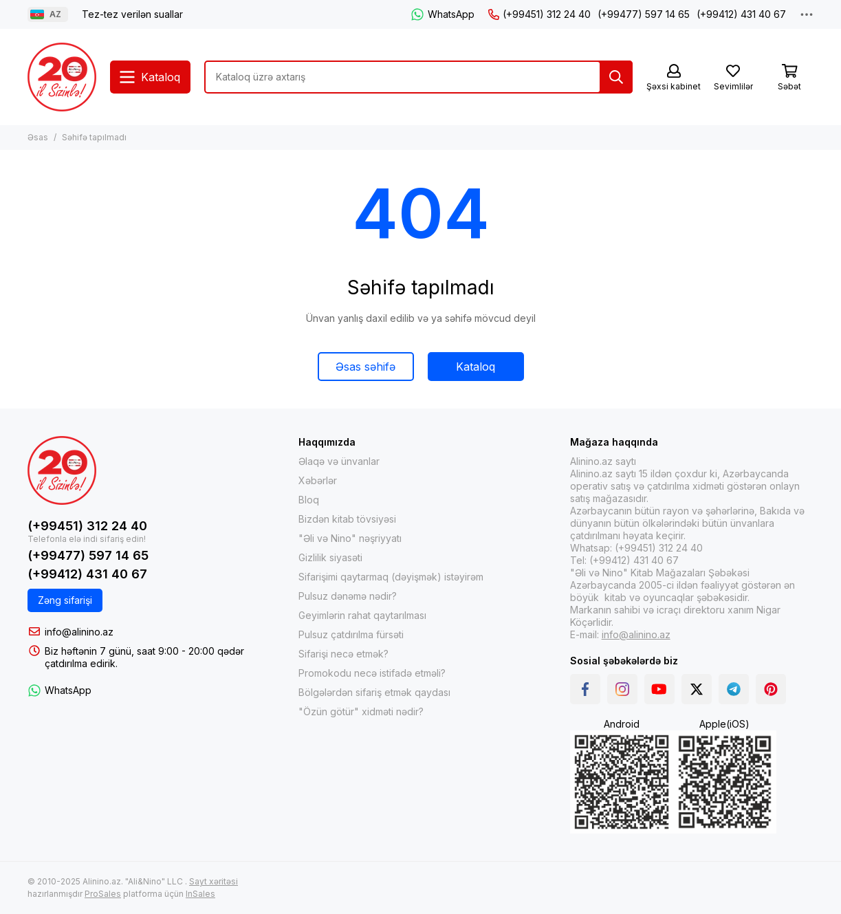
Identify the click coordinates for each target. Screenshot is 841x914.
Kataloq (475, 366)
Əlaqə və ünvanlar (339, 461)
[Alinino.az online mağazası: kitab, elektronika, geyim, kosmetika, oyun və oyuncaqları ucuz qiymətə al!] (62, 77)
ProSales (103, 894)
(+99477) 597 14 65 (644, 14)
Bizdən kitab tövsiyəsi (347, 519)
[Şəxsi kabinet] (673, 78)
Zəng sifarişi (65, 600)
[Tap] (616, 77)
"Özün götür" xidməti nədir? (361, 711)
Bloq (308, 499)
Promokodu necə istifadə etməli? (372, 673)
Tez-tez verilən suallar (132, 14)
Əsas (38, 137)
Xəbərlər (317, 480)
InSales (200, 894)
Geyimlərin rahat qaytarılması (362, 615)
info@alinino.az (79, 632)
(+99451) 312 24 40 (539, 14)
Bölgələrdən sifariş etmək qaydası (374, 692)
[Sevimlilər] (733, 78)
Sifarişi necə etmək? (343, 654)
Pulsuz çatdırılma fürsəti (351, 634)
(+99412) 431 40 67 (741, 14)
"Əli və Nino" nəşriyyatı (350, 538)
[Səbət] (789, 78)
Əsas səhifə (365, 366)
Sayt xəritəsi (213, 881)
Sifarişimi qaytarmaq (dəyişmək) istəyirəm (390, 577)
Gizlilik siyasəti (330, 557)
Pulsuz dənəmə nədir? (347, 596)
